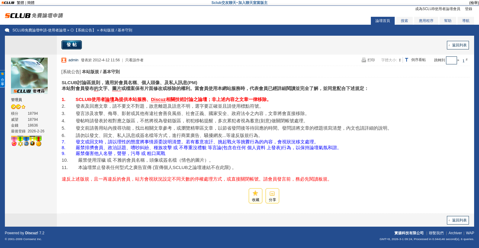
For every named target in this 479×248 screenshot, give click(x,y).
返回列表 (459, 45)
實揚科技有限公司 (409, 233)
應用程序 (426, 21)
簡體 (31, 3)
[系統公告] (71, 71)
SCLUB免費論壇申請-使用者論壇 (39, 30)
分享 (272, 200)
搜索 (404, 21)
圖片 (116, 88)
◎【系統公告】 (83, 30)
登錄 (468, 9)
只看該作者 (134, 60)
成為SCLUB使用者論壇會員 (437, 9)
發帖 (72, 44)
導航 (466, 21)
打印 (371, 60)
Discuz (158, 99)
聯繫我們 (436, 233)
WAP (470, 233)
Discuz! (31, 233)
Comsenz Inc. (32, 239)
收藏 (255, 200)
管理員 (16, 100)
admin (73, 60)
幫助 (448, 21)
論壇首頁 (382, 21)
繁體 (20, 3)
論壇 (109, 99)
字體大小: (389, 60)
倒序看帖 (418, 60)
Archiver (455, 233)
